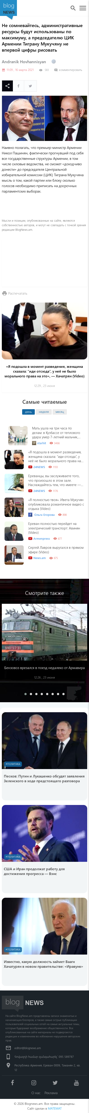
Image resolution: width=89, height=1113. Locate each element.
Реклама (51, 1092)
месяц (60, 411)
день (28, 411)
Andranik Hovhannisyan (24, 61)
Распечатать (17, 293)
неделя (44, 411)
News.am (37, 558)
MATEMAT (55, 1108)
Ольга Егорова (41, 515)
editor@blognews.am (27, 1048)
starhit (39, 443)
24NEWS (36, 467)
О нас (35, 1092)
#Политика (13, 764)
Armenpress (39, 538)
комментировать (68, 70)
